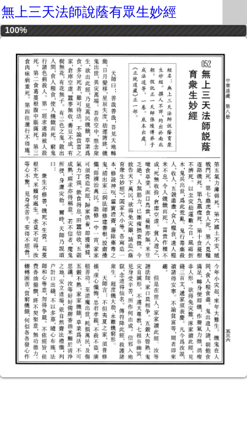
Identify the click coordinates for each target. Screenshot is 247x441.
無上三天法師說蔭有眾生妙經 (89, 12)
